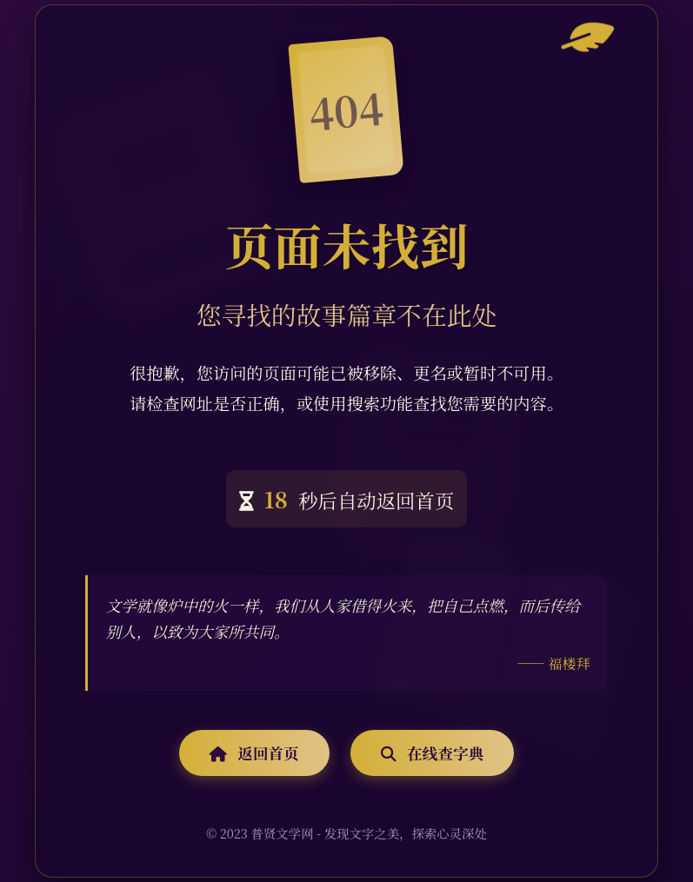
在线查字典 (432, 753)
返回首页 (254, 753)
